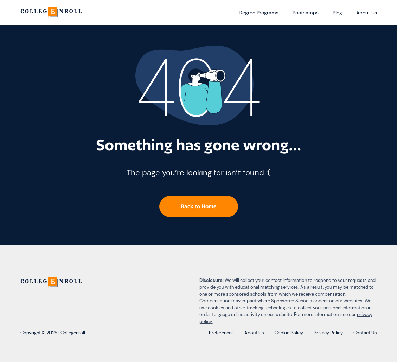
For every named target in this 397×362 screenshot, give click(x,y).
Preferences (221, 333)
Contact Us (365, 333)
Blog (337, 12)
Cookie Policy (289, 333)
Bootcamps (306, 12)
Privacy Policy (328, 333)
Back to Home (198, 206)
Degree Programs (258, 12)
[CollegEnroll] (51, 13)
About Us (366, 12)
